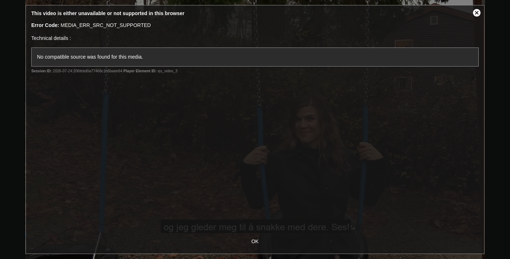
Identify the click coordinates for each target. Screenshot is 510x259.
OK (254, 241)
